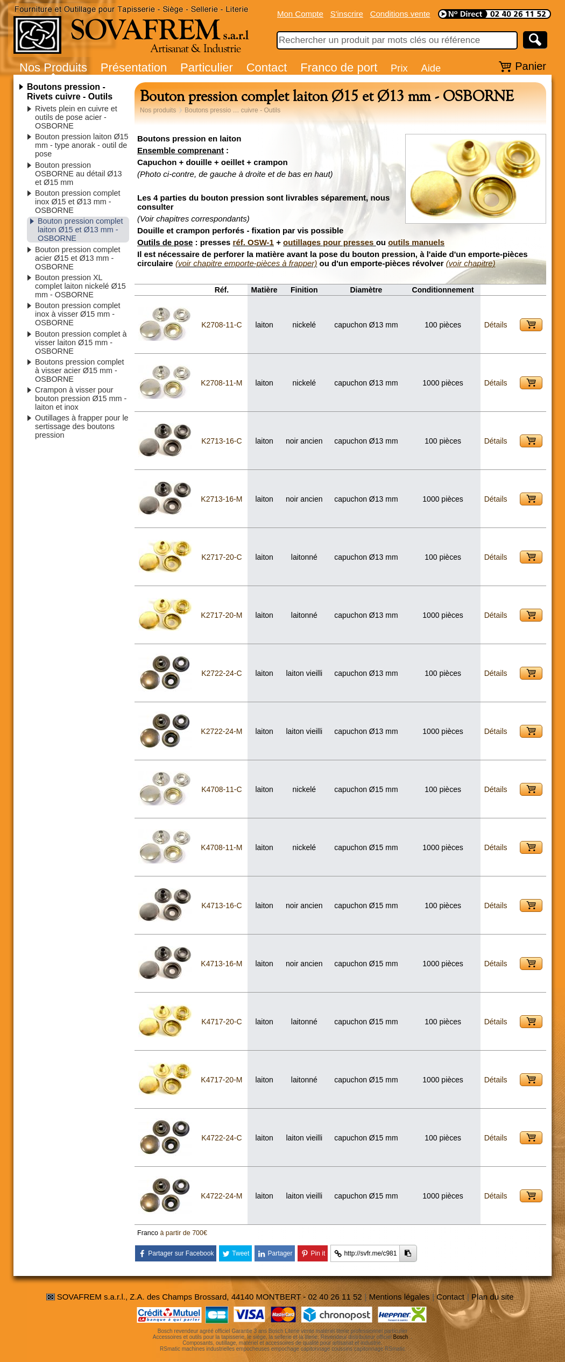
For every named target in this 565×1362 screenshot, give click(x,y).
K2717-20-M (221, 615)
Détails (495, 324)
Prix (399, 68)
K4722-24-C (221, 1137)
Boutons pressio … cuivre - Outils (232, 110)
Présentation (134, 67)
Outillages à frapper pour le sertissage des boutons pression (82, 426)
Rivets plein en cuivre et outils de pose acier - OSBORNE (76, 117)
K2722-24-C (221, 673)
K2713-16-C (221, 441)
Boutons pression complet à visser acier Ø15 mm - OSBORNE (79, 370)
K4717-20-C (221, 1021)
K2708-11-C (221, 324)
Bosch (400, 1337)
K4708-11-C (221, 789)
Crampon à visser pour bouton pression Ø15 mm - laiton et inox (80, 398)
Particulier (206, 67)
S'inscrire (346, 13)
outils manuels (416, 242)
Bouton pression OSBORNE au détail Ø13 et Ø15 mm (78, 174)
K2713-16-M (221, 499)
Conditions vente (400, 13)
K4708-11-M (221, 847)
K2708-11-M (221, 383)
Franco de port (338, 67)
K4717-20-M (221, 1079)
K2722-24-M (221, 731)
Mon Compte (300, 13)
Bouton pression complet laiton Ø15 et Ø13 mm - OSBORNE (80, 230)
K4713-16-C (221, 905)
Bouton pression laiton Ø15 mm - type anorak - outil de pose (82, 145)
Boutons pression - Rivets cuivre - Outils (69, 91)
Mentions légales (399, 1296)
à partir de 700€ (183, 1233)
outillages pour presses (329, 242)
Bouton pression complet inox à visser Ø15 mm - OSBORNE (77, 314)
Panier (530, 66)
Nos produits (158, 110)
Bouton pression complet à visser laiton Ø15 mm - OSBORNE (80, 342)
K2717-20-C (221, 557)
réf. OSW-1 (253, 242)
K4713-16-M (221, 963)
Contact (266, 67)
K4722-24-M (221, 1196)
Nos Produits (53, 67)
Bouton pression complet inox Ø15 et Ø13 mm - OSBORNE (77, 202)
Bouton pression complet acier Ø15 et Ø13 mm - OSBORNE (77, 258)
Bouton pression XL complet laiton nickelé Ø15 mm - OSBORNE (80, 286)
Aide (431, 68)
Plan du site (492, 1296)
